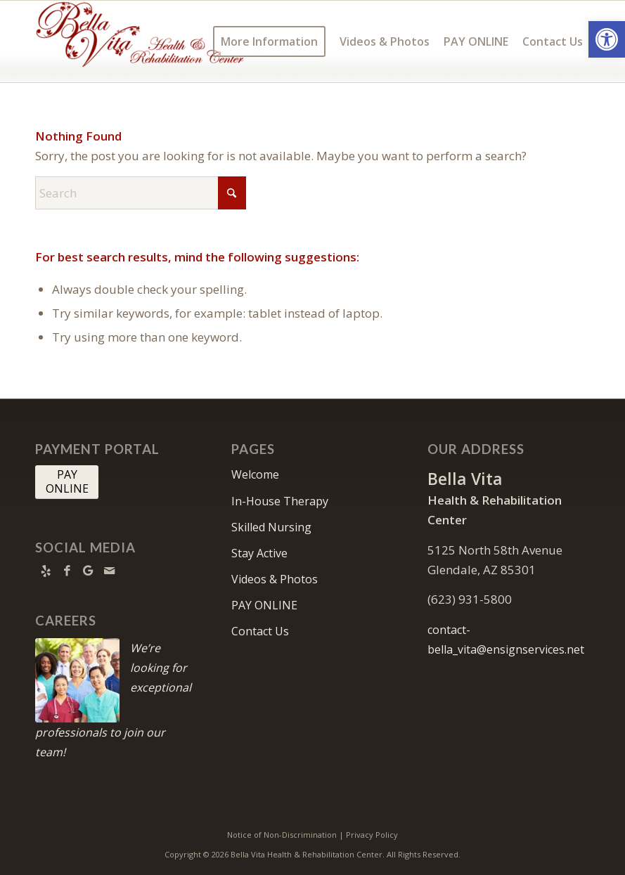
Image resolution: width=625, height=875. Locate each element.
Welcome (255, 474)
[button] (606, 39)
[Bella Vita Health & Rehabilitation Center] (140, 41)
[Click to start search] (232, 192)
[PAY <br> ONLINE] (66, 482)
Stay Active (259, 553)
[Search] (140, 192)
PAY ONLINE (264, 605)
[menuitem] (269, 41)
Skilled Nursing (271, 527)
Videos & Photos (274, 579)
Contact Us (260, 631)
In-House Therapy (279, 501)
